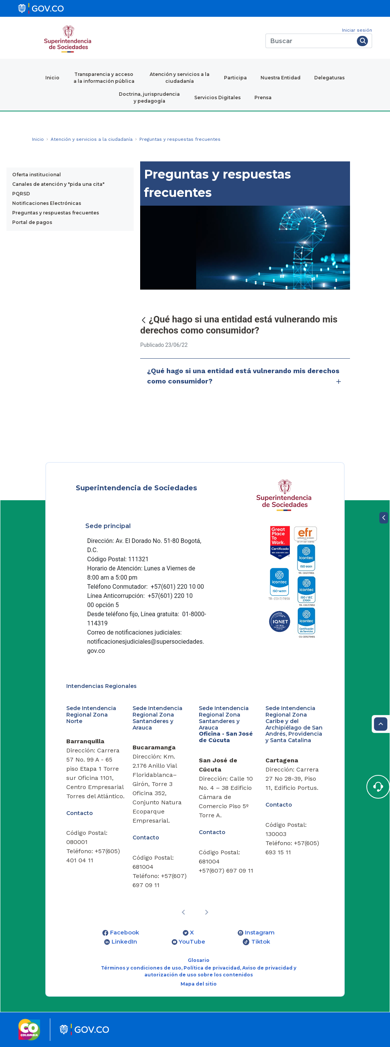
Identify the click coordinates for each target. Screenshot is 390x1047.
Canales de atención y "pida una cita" (58, 184)
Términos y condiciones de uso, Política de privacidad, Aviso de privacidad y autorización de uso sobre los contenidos (198, 971)
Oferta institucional (36, 174)
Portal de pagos (32, 222)
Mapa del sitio (199, 984)
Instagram (260, 932)
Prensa (263, 97)
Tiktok (260, 941)
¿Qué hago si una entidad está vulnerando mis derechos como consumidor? (245, 377)
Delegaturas (329, 78)
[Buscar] (309, 41)
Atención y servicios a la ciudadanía (179, 77)
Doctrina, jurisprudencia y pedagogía (149, 97)
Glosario (198, 960)
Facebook (124, 932)
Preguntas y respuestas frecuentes (55, 213)
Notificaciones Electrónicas (46, 203)
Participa (235, 78)
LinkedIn (124, 941)
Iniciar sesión (357, 30)
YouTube (192, 941)
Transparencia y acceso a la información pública (104, 77)
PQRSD (21, 194)
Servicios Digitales (217, 97)
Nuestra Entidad (280, 78)
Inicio (52, 78)
